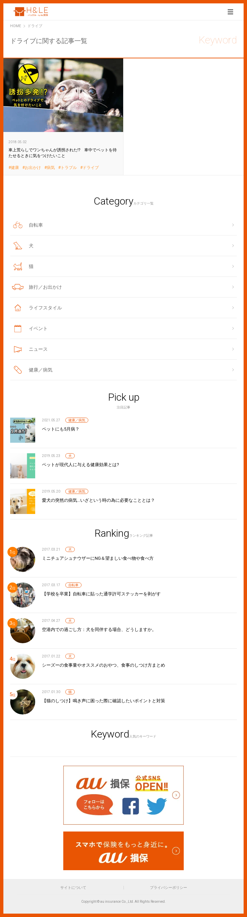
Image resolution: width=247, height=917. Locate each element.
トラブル (69, 168)
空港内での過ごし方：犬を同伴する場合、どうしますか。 (99, 629)
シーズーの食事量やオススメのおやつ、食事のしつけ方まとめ (103, 665)
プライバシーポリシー (168, 888)
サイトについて (73, 888)
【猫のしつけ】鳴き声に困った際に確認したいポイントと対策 (103, 700)
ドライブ (91, 168)
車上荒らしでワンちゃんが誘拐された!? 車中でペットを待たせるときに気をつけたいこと (63, 116)
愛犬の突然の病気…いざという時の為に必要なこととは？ (98, 500)
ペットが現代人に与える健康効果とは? (80, 464)
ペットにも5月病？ (61, 429)
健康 (15, 168)
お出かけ (33, 168)
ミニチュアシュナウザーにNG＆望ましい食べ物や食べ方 (98, 558)
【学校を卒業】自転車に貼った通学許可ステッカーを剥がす (101, 593)
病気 (51, 168)
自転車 (73, 585)
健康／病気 (76, 420)
